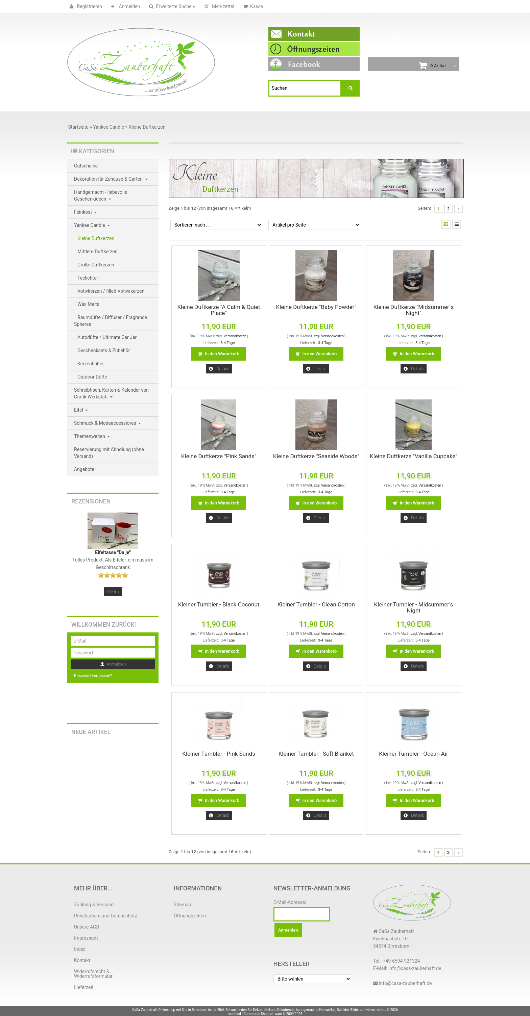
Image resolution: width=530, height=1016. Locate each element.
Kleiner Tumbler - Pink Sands (218, 753)
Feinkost (85, 212)
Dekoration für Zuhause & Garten (111, 179)
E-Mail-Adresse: (289, 902)
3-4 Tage (228, 343)
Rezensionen (91, 501)
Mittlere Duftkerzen (97, 251)
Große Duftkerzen (95, 264)
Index (80, 949)
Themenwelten (92, 436)
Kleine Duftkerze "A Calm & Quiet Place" (218, 310)
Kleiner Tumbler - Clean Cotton (316, 604)
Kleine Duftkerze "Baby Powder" (316, 307)
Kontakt (82, 960)
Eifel (81, 410)
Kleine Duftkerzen (95, 238)
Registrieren (84, 6)
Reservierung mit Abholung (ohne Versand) (109, 453)
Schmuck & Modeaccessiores (107, 423)
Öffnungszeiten (190, 915)
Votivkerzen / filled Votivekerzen (110, 291)
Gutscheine (86, 165)
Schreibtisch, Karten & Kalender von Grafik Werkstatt (111, 393)
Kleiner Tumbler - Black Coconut (219, 604)
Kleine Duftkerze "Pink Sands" (218, 456)
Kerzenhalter (90, 363)
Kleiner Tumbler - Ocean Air (413, 753)
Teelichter (87, 278)
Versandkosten (235, 336)
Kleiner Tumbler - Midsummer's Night (413, 607)
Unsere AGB (86, 927)
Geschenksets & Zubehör (103, 350)
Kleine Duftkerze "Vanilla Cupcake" (413, 456)
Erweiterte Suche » (171, 6)
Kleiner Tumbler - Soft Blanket (316, 753)
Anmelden (124, 6)
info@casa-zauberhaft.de (405, 983)
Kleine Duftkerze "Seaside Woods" (316, 456)
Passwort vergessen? (93, 675)
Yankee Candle (92, 225)
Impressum (86, 938)
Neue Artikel (91, 732)
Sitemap (182, 904)
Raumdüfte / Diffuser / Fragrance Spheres (110, 321)
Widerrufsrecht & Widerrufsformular (93, 974)
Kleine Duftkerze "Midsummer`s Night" (413, 310)
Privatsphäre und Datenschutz (105, 915)
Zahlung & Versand (94, 904)
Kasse (252, 6)
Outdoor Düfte (92, 377)
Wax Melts (88, 304)
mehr (112, 591)
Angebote (84, 469)
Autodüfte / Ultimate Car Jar (107, 337)
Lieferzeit (83, 987)
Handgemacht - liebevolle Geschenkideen (100, 195)
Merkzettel (218, 6)
